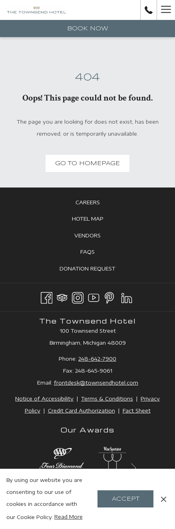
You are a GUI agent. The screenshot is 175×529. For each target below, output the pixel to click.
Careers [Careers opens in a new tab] (97, 202)
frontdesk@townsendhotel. (90, 382)
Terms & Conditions (107, 398)
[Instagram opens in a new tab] (78, 296)
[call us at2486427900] (149, 10)
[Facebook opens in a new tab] (46, 296)
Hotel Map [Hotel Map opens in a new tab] (96, 219)
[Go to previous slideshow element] (42, 468)
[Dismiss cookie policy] (164, 498)
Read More (68, 516)
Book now (87, 29)
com (132, 382)
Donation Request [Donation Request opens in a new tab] (96, 269)
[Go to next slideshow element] (134, 468)
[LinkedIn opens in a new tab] (126, 296)
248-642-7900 (97, 358)
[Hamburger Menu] (166, 10)
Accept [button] (125, 499)
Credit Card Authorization (81, 410)
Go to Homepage (87, 163)
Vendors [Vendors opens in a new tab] (96, 236)
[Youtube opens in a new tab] (93, 296)
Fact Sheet (137, 410)
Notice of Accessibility (44, 398)
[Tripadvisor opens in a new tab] (62, 296)
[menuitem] (87, 202)
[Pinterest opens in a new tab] (109, 296)
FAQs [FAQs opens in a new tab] (96, 252)
